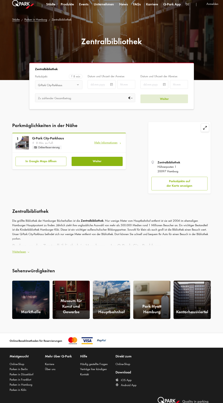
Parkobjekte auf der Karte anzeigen (179, 183)
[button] (111, 251)
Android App (126, 384)
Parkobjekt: (41, 76)
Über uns (50, 368)
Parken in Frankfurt (20, 379)
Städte (50, 8)
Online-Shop (17, 363)
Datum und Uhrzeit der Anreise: (106, 76)
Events (84, 8)
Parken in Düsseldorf (21, 373)
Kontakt (84, 373)
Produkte (67, 8)
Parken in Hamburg (35, 19)
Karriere (152, 8)
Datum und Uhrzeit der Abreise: (159, 76)
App (172, 8)
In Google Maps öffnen (41, 160)
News (123, 8)
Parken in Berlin (19, 368)
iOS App (124, 379)
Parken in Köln (18, 389)
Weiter (97, 160)
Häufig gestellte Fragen (94, 363)
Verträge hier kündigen (93, 368)
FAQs (137, 8)
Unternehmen (104, 8)
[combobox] (190, 8)
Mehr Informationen (105, 142)
